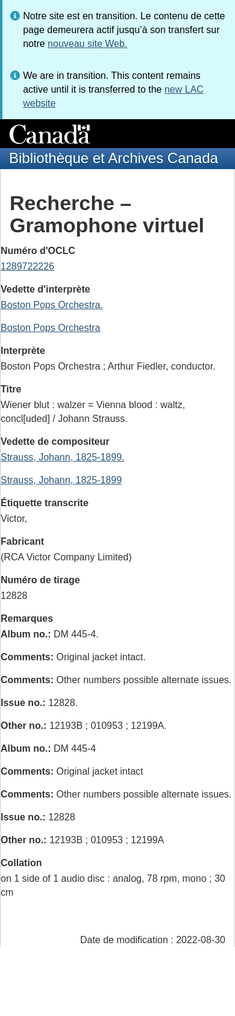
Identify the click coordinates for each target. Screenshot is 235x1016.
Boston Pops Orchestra (50, 328)
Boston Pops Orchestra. (52, 305)
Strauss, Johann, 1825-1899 (61, 480)
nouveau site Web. (87, 44)
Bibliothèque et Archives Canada (113, 158)
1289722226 (27, 266)
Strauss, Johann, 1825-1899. (62, 457)
